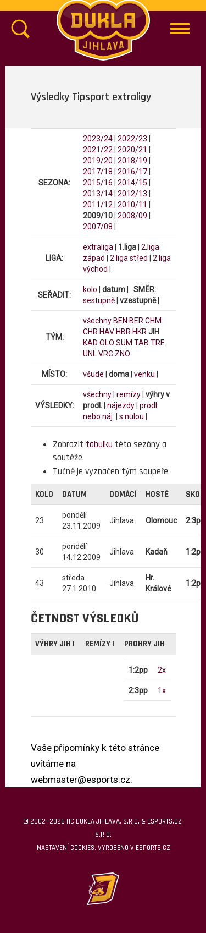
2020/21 (132, 149)
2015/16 (98, 182)
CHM (153, 320)
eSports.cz (153, 847)
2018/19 (132, 160)
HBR (123, 331)
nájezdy (121, 405)
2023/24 (98, 138)
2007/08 (98, 226)
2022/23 (132, 138)
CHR (90, 331)
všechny (97, 320)
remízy (128, 394)
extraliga (98, 247)
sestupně (99, 300)
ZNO (122, 353)
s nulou (131, 416)
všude (93, 374)
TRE (158, 342)
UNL (90, 353)
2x (162, 670)
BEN (120, 320)
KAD (90, 342)
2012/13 (132, 193)
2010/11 (132, 204)
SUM (124, 342)
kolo (90, 289)
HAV (106, 331)
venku (144, 374)
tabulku (99, 444)
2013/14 (98, 193)
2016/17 (132, 171)
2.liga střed (129, 258)
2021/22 (98, 149)
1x (162, 690)
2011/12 (98, 204)
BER (136, 320)
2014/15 (132, 182)
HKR (139, 331)
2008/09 (132, 215)
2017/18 (98, 171)
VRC (105, 353)
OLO (106, 342)
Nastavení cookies (65, 847)
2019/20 (98, 160)
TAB (141, 342)
